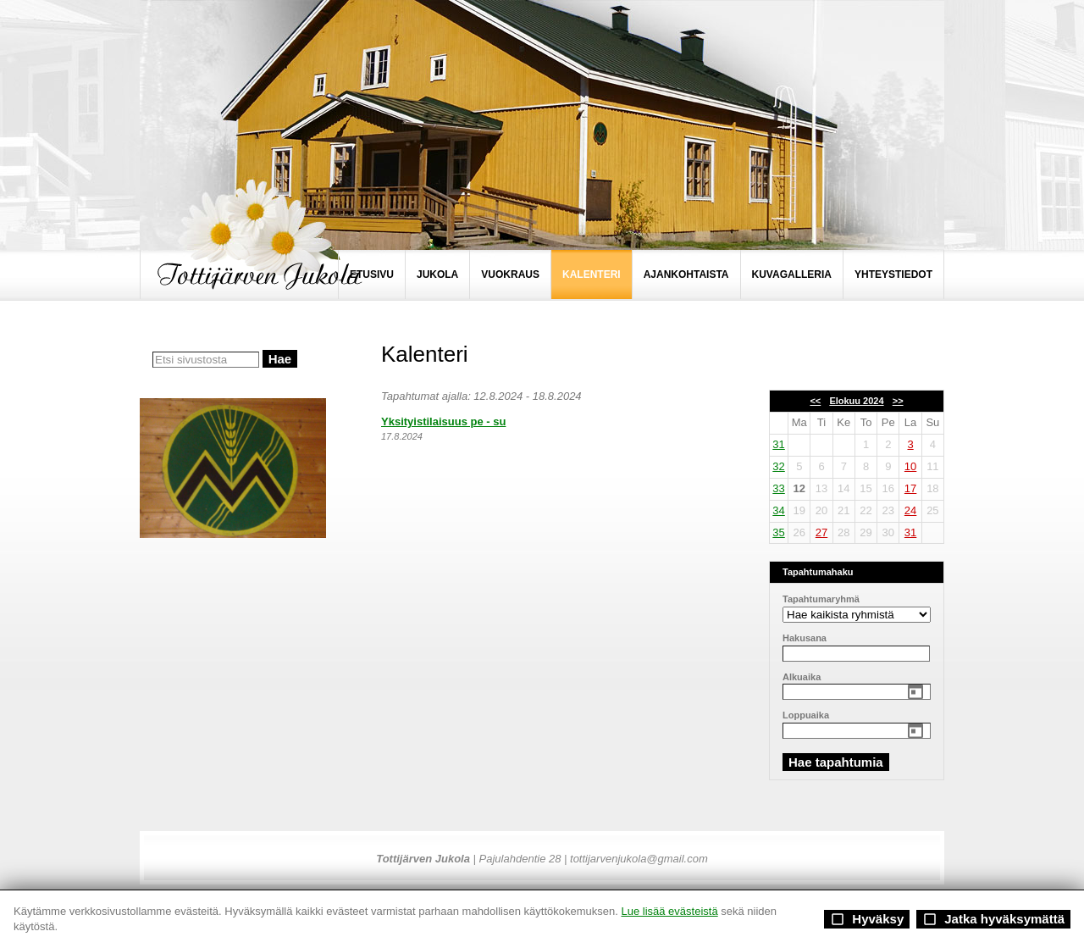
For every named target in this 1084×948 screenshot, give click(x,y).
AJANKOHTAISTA (686, 274)
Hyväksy (867, 919)
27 (821, 532)
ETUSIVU (372, 274)
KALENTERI (591, 274)
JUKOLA (437, 274)
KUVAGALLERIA (792, 274)
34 (778, 510)
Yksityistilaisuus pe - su (443, 421)
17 (910, 488)
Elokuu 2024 (856, 401)
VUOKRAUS (510, 274)
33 (778, 488)
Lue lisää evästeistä (669, 911)
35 (778, 532)
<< (815, 401)
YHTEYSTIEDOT (893, 274)
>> (898, 401)
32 (778, 466)
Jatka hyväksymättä (993, 919)
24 (910, 510)
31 (778, 444)
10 (910, 466)
